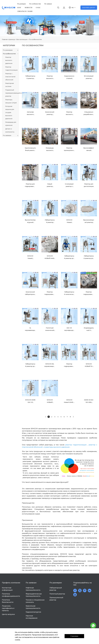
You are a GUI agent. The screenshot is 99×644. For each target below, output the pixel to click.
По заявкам (48, 4)
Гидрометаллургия (33, 612)
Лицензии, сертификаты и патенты (8, 608)
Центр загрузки (8, 614)
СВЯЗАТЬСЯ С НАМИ (24, 11)
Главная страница (8, 39)
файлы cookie (33, 632)
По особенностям (35, 4)
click (49, 25)
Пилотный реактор (57, 594)
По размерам (21, 4)
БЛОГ (19, 7)
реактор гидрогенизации (76, 445)
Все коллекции (21, 39)
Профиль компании (11, 583)
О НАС (38, 7)
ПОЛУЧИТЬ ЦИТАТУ (88, 7)
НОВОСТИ (28, 7)
